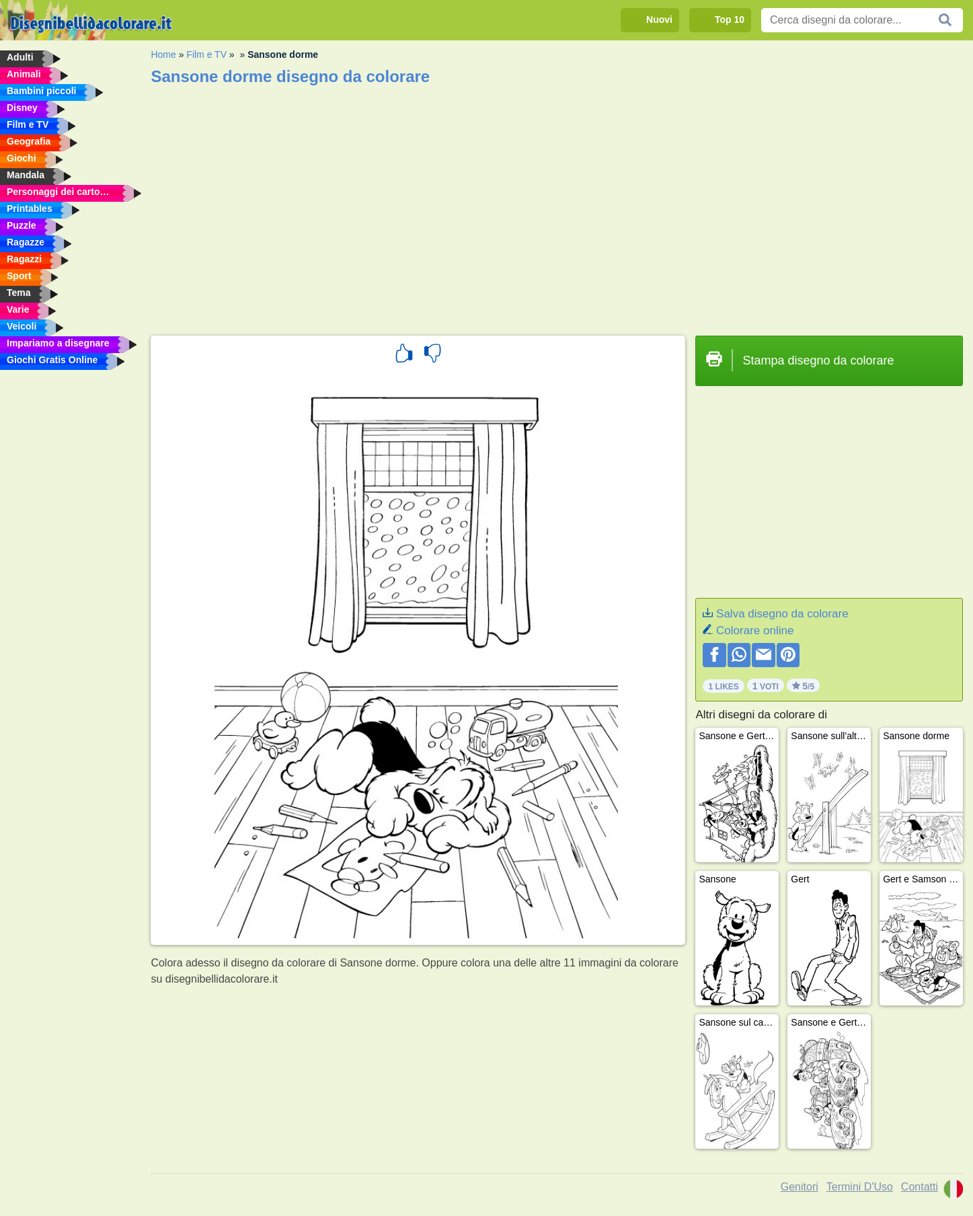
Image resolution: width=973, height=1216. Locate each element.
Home (163, 54)
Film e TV (206, 54)
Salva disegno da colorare (782, 613)
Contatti (919, 1186)
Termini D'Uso (859, 1186)
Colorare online (754, 630)
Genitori (799, 1186)
